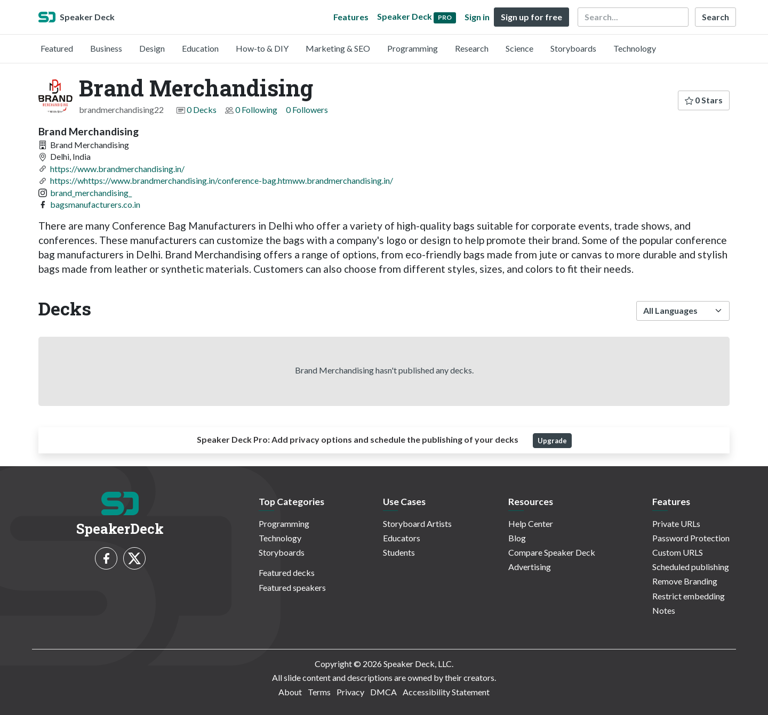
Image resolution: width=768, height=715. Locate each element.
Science (519, 48)
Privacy (350, 692)
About (290, 692)
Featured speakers (292, 587)
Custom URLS (677, 552)
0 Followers (307, 109)
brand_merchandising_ (91, 193)
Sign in (477, 17)
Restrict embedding (688, 596)
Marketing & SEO (338, 48)
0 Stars (704, 100)
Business (106, 48)
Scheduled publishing (690, 567)
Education (200, 48)
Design (152, 48)
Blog (517, 538)
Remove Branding (684, 581)
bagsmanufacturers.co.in (95, 204)
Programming (412, 48)
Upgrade (552, 440)
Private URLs (676, 523)
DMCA (383, 692)
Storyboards (573, 48)
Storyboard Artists (417, 523)
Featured (57, 48)
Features (351, 17)
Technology (634, 48)
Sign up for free (531, 17)
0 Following (256, 109)
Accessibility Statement (446, 692)
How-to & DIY (262, 48)
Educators (401, 538)
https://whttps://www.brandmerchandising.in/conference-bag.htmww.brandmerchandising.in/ (221, 180)
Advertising (529, 567)
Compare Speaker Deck (551, 552)
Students (399, 552)
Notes (663, 610)
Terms (319, 692)
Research (472, 48)
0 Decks (202, 109)
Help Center (530, 523)
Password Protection (691, 538)
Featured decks (287, 572)
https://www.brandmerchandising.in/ (117, 169)
